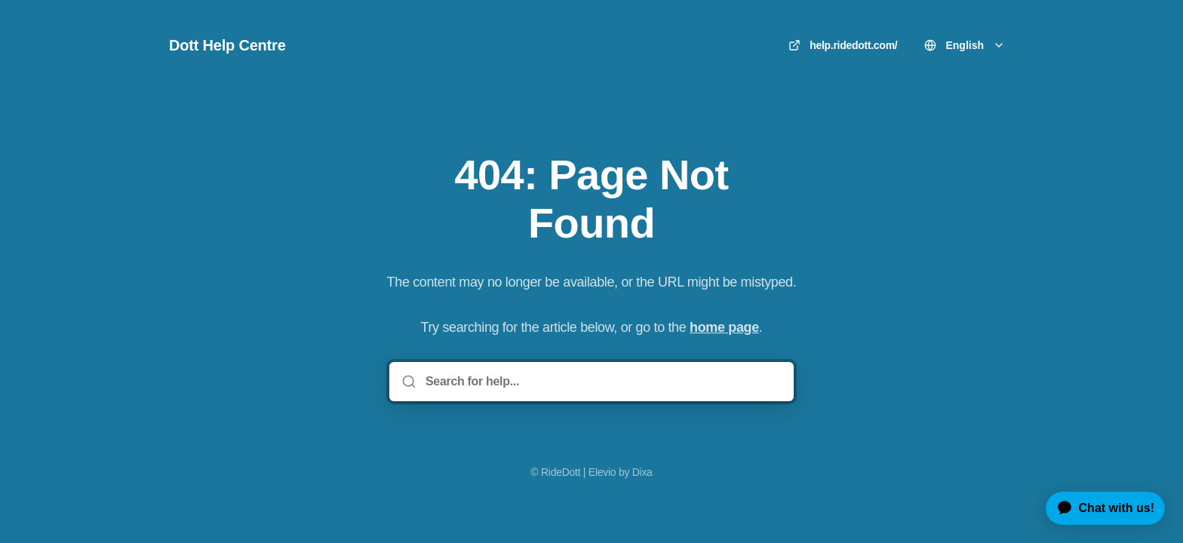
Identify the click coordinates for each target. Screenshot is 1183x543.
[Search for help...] (602, 381)
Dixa (642, 472)
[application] (1099, 508)
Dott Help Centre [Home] (227, 45)
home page (724, 327)
